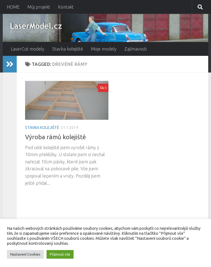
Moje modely (104, 48)
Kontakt (66, 6)
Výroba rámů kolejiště (55, 136)
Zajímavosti (135, 48)
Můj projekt (38, 6)
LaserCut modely (27, 48)
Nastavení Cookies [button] (25, 254)
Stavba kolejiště (67, 48)
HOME (13, 6)
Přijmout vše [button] (60, 254)
